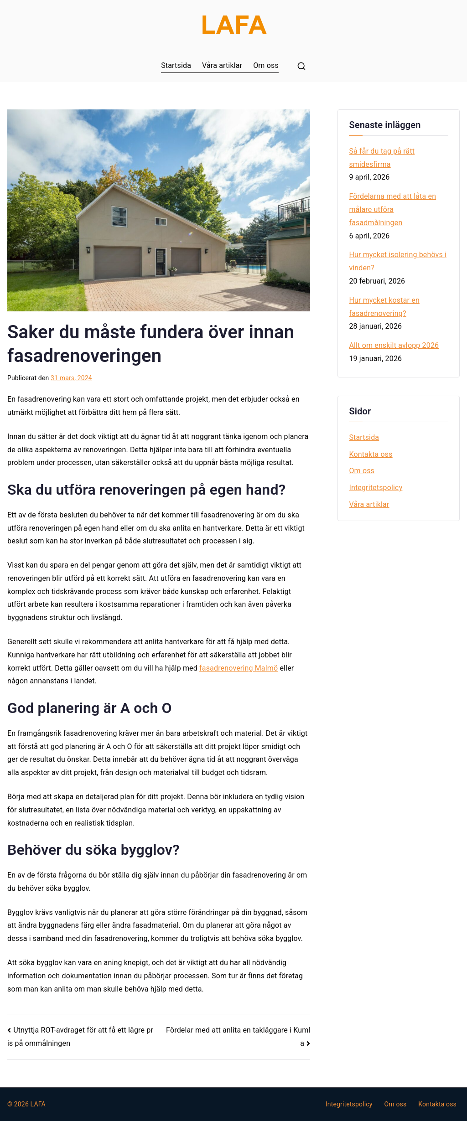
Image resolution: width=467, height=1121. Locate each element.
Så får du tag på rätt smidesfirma (382, 158)
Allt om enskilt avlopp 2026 (394, 345)
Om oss (266, 65)
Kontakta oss (370, 454)
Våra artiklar (222, 65)
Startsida (176, 65)
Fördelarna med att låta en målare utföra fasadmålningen (392, 209)
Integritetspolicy (375, 487)
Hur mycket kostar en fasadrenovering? (384, 307)
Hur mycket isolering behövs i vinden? (397, 261)
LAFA (38, 1104)
